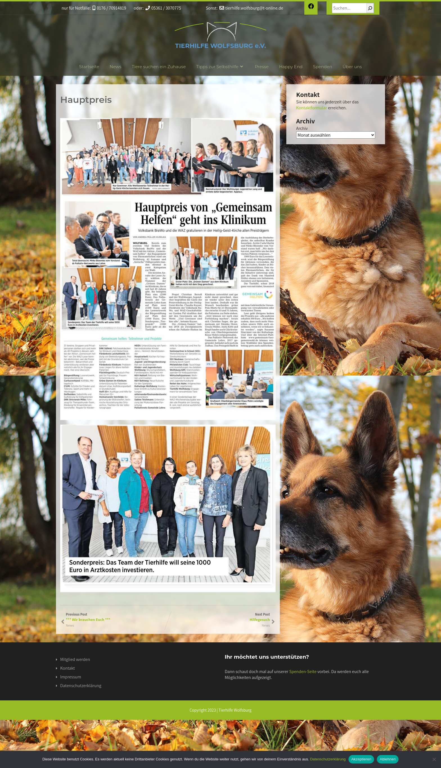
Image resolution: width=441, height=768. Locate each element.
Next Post (219, 617)
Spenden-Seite (302, 671)
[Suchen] (370, 8)
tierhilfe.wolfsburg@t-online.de (251, 8)
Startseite (89, 66)
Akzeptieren (361, 759)
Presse (262, 66)
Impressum (70, 677)
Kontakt (67, 668)
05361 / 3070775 (163, 8)
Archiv (302, 128)
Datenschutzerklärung (80, 686)
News (116, 66)
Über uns (352, 66)
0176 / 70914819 (109, 8)
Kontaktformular (311, 108)
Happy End (291, 66)
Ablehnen (388, 759)
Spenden (322, 66)
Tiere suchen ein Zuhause (159, 66)
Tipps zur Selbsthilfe (220, 66)
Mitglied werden (75, 659)
